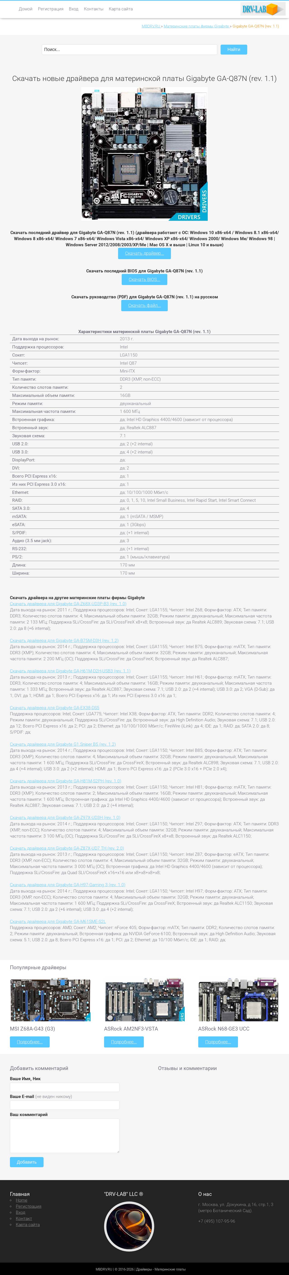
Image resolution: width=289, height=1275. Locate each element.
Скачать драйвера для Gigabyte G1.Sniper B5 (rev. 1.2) (63, 743)
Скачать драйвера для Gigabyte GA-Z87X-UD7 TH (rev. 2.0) (67, 847)
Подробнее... (29, 1040)
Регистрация (50, 9)
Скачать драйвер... (144, 253)
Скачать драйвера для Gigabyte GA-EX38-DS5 (54, 706)
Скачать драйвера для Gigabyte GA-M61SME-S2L (58, 920)
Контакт (24, 1217)
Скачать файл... (144, 304)
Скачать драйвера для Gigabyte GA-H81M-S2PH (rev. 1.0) (65, 779)
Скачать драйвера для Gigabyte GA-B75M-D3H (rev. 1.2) (64, 639)
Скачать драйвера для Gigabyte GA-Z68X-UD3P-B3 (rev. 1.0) (68, 602)
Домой (26, 9)
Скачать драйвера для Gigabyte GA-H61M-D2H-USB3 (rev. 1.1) (70, 670)
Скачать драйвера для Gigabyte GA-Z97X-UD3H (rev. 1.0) (65, 816)
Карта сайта (121, 9)
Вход (73, 9)
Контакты (93, 9)
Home (21, 1198)
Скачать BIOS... (144, 278)
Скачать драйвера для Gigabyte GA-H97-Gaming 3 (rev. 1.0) (67, 883)
